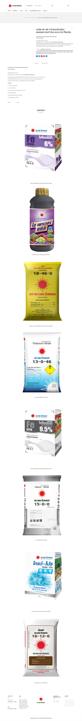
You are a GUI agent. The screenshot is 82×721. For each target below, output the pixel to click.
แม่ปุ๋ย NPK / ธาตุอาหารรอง (32, 17)
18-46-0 (40, 50)
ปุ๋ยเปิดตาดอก (66, 50)
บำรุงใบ (57, 50)
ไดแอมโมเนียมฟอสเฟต (51, 53)
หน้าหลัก (26, 17)
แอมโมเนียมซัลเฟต (39, 53)
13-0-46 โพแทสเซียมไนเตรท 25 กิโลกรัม (41, 397)
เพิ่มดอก (52, 52)
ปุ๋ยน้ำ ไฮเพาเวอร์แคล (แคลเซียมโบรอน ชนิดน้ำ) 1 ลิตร (41, 254)
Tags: (37, 50)
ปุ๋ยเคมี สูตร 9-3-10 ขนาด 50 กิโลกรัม (73, 28)
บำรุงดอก (46, 50)
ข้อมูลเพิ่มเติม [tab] (45, 63)
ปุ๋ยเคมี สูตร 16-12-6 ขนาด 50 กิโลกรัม (41, 682)
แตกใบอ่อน (68, 52)
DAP (43, 50)
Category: (38, 49)
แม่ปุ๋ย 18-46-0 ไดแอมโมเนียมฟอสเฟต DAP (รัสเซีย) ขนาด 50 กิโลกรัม (71, 28)
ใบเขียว (45, 53)
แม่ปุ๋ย (71, 52)
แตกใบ (64, 52)
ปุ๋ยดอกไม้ (61, 50)
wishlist (68, 6)
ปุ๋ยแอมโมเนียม (39, 52)
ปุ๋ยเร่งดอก (71, 50)
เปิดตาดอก (48, 52)
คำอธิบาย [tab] (36, 63)
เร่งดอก (56, 52)
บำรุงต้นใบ (54, 50)
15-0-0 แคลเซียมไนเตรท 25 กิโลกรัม (41, 540)
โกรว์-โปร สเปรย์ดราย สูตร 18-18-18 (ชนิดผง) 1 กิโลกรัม (41, 611)
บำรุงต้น (49, 50)
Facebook (54, 701)
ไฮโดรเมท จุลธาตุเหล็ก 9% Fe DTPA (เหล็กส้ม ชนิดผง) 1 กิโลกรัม (41, 468)
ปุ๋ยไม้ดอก (44, 52)
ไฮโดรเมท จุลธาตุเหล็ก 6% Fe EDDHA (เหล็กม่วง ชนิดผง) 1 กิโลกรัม (41, 183)
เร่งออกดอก (60, 52)
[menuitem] (9, 10)
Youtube (57, 701)
